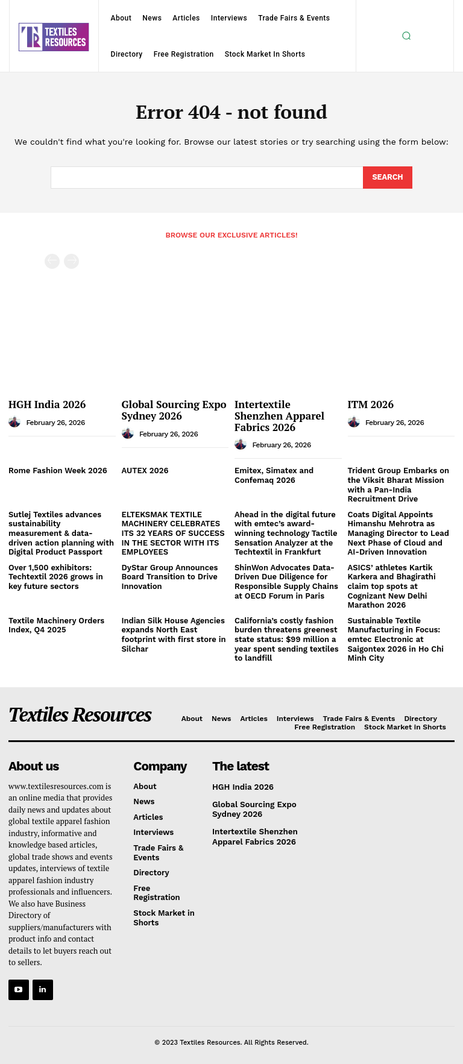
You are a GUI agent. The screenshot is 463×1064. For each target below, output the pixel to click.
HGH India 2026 (47, 404)
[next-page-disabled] (71, 260)
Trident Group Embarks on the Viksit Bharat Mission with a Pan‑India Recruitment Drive (399, 484)
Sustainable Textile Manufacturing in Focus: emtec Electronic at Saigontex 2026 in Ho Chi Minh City (396, 638)
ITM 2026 (371, 404)
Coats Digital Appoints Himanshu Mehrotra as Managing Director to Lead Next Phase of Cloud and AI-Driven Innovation (398, 532)
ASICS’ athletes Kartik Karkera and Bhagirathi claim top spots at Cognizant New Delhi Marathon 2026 (392, 585)
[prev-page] (52, 260)
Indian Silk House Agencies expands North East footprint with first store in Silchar (174, 633)
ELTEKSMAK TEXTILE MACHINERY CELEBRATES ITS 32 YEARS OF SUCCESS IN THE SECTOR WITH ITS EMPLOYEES (173, 532)
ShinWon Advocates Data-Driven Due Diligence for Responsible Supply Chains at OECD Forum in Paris (286, 580)
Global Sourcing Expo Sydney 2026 (174, 409)
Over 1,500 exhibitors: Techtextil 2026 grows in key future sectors (55, 576)
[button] (406, 35)
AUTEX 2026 (145, 469)
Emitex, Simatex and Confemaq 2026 (274, 474)
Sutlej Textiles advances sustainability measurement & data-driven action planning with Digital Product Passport (61, 532)
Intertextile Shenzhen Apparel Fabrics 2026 (279, 415)
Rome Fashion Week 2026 (57, 469)
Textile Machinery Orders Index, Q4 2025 (56, 624)
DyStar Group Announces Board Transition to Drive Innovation (170, 576)
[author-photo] (16, 420)
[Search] (387, 177)
